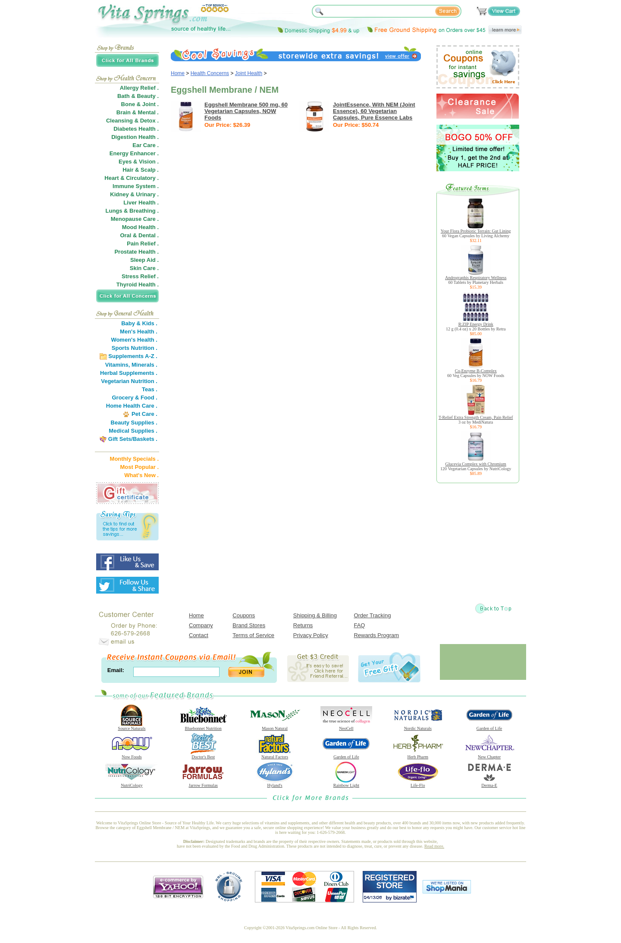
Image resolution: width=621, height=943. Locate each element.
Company (201, 625)
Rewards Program (376, 635)
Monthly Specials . (134, 459)
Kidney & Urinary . (134, 194)
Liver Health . (141, 202)
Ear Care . (145, 145)
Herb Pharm (418, 755)
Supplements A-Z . (132, 356)
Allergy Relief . (139, 88)
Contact (198, 635)
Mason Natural (275, 726)
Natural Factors (275, 755)
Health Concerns (210, 73)
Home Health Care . (131, 405)
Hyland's (275, 783)
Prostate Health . (136, 251)
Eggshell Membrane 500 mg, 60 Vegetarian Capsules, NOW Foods (246, 111)
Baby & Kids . (139, 323)
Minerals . (144, 364)
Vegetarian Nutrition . (129, 381)
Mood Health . (140, 227)
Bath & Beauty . (138, 96)
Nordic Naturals (418, 726)
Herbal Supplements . (128, 373)
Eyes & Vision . (139, 161)
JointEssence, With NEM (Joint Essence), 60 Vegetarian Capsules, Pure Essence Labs (374, 111)
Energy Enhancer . (134, 153)
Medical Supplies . (133, 430)
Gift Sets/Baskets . (132, 439)
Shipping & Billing (315, 615)
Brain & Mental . (137, 112)
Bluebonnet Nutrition (203, 726)
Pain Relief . (143, 243)
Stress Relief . (140, 276)
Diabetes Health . (136, 129)
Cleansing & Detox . (132, 120)
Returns (303, 625)
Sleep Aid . (144, 260)
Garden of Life (489, 726)
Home (178, 73)
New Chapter (489, 755)
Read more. (434, 846)
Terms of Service (253, 635)
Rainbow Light (346, 783)
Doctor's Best (203, 755)
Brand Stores (248, 625)
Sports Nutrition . (134, 348)
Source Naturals (131, 726)
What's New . (141, 475)
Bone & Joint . (140, 104)
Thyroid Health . (137, 284)
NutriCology (131, 783)
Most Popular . (139, 467)
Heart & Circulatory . (131, 178)
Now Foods (131, 755)
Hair (127, 170)
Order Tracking (372, 615)
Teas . (149, 389)
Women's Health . (134, 339)
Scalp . (150, 170)
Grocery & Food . (134, 397)
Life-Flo (418, 783)
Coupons (243, 615)
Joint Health (248, 73)
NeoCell (346, 726)
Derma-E (489, 783)
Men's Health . (138, 331)
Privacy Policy (310, 635)
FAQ (359, 625)
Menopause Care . (135, 219)
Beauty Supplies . (134, 422)
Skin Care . (144, 268)
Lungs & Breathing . (132, 210)
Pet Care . (144, 414)
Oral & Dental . (139, 235)
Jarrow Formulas (203, 783)
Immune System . (136, 186)
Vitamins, (117, 364)
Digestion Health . (135, 137)
